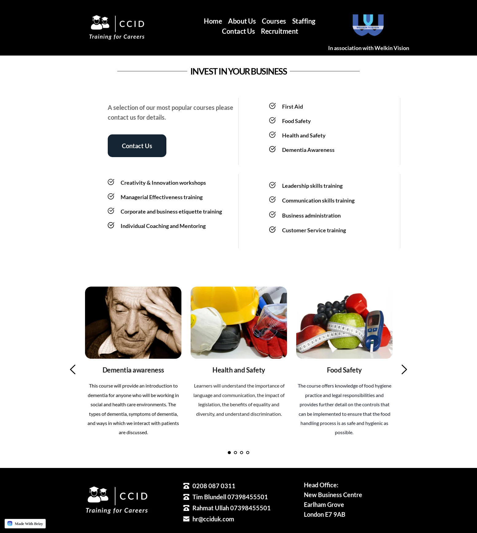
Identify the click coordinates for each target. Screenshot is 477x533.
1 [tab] (229, 452)
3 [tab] (241, 452)
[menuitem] (212, 21)
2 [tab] (235, 452)
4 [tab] (247, 452)
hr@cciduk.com (213, 519)
